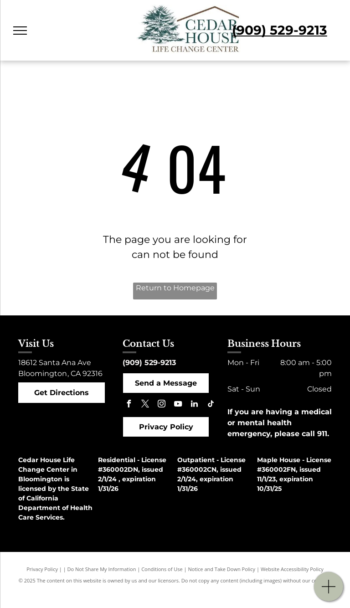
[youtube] (178, 405)
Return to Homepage (175, 287)
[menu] (20, 30)
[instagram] (161, 405)
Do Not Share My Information (101, 569)
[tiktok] (210, 405)
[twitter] (145, 405)
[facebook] (128, 405)
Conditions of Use (162, 569)
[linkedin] (194, 405)
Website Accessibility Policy (292, 569)
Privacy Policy (42, 569)
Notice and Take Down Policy (222, 569)
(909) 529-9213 (149, 362)
